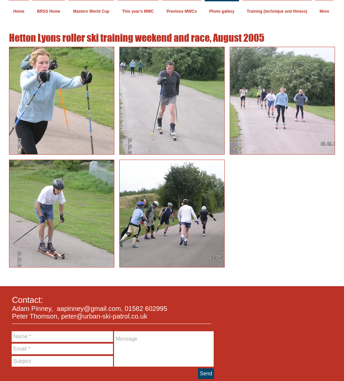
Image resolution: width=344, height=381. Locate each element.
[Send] (206, 373)
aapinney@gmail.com (89, 308)
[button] (61, 101)
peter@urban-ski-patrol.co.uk (104, 316)
